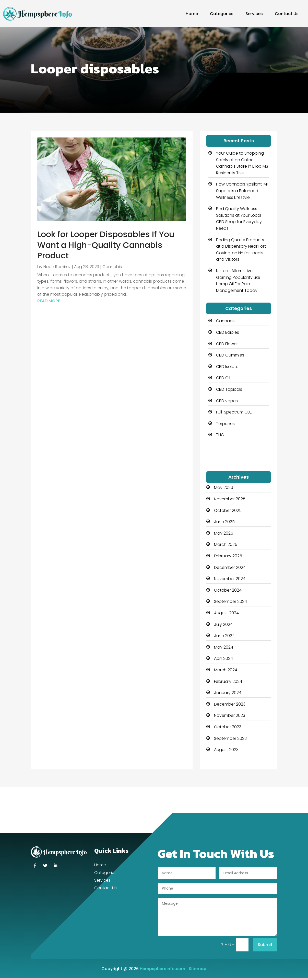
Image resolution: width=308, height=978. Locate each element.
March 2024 (225, 670)
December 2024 (230, 567)
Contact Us (287, 14)
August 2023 (226, 750)
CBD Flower (227, 344)
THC (220, 435)
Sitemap (197, 969)
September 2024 (230, 601)
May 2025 (223, 533)
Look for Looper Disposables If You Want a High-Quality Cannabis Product (105, 244)
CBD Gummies (230, 355)
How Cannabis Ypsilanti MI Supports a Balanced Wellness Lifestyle (242, 190)
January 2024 (227, 693)
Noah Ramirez (57, 267)
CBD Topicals (229, 389)
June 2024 (224, 636)
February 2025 (228, 556)
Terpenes (225, 424)
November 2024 (229, 579)
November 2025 (229, 499)
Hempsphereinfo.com (162, 969)
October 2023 (227, 727)
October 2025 (228, 510)
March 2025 (225, 544)
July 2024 (223, 624)
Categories (221, 14)
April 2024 (223, 658)
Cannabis (112, 267)
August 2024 (226, 613)
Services (254, 14)
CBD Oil (223, 378)
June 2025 (224, 522)
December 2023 (229, 704)
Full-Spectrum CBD (234, 412)
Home (192, 14)
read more (48, 301)
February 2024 (228, 681)
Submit (265, 945)
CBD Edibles (227, 332)
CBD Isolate (227, 367)
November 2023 (229, 715)
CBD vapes (227, 401)
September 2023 (230, 738)
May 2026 (223, 487)
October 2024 (228, 590)
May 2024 (223, 647)
